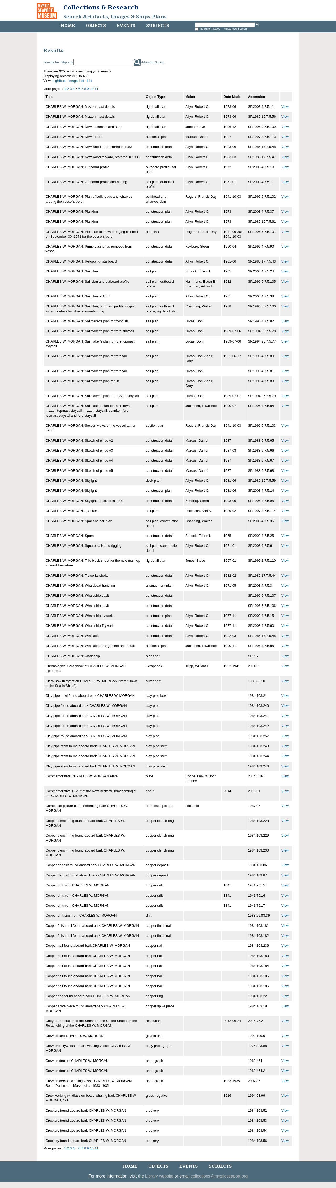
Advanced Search (235, 28)
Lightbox (58, 81)
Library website (159, 1176)
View (285, 107)
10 (91, 89)
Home (67, 26)
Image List (76, 81)
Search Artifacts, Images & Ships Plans (115, 16)
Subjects (157, 26)
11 (96, 89)
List (89, 81)
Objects (96, 26)
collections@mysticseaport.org (219, 1176)
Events (126, 26)
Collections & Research (101, 7)
